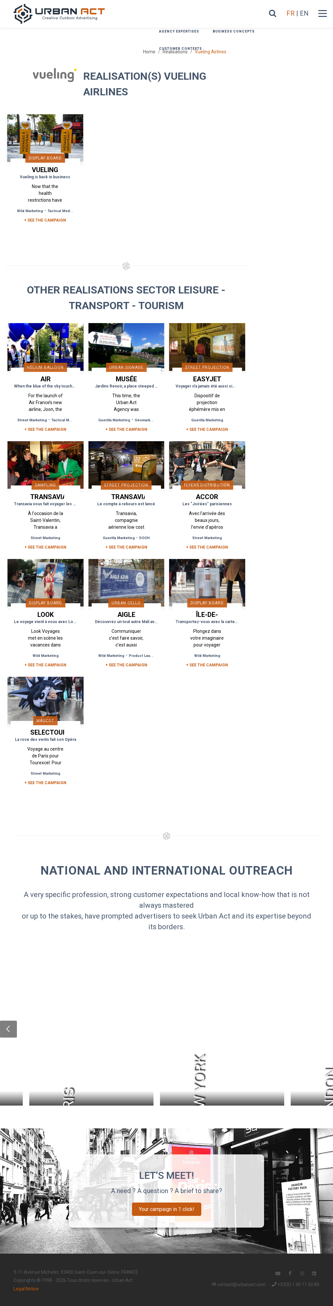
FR (290, 13)
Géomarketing (147, 420)
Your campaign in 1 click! (166, 1209)
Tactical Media (60, 211)
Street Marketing (32, 420)
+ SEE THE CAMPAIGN (45, 220)
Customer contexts (180, 48)
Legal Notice (26, 1288)
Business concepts (234, 31)
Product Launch (143, 656)
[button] (8, 1029)
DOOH (144, 538)
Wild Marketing (30, 211)
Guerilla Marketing (114, 420)
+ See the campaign (45, 429)
